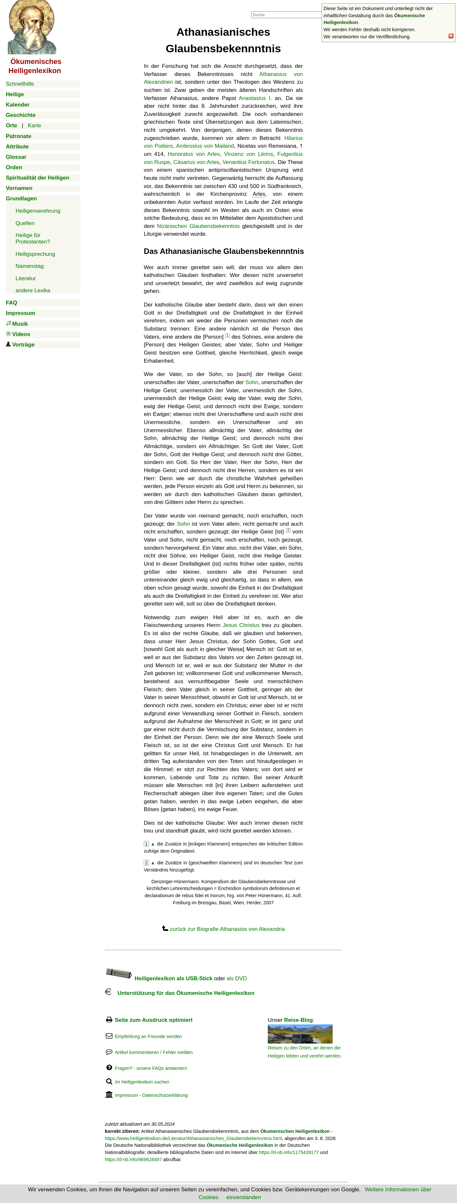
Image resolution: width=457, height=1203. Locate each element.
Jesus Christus (241, 625)
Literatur (26, 278)
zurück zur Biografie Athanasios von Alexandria (227, 929)
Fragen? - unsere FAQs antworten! (151, 1068)
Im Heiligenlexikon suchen (142, 1081)
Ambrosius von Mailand (205, 146)
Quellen (25, 223)
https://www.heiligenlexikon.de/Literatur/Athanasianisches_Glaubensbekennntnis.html (193, 1138)
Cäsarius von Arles (196, 162)
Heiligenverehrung (38, 211)
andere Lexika (33, 290)
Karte (34, 125)
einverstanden (243, 1197)
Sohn (251, 382)
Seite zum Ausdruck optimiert (153, 1020)
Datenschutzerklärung (165, 1095)
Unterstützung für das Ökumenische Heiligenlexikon (179, 993)
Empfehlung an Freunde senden (148, 1036)
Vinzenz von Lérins (248, 154)
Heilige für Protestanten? (33, 238)
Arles (259, 194)
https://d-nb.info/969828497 (133, 1159)
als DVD (237, 978)
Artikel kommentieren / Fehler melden (154, 1052)
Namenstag (30, 266)
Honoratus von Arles (194, 154)
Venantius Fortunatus (248, 162)
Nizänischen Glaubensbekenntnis (198, 226)
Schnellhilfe (20, 84)
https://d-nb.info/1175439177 (289, 1152)
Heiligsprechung (35, 254)
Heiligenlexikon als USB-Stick (159, 978)
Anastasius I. (255, 98)
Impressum (126, 1095)
